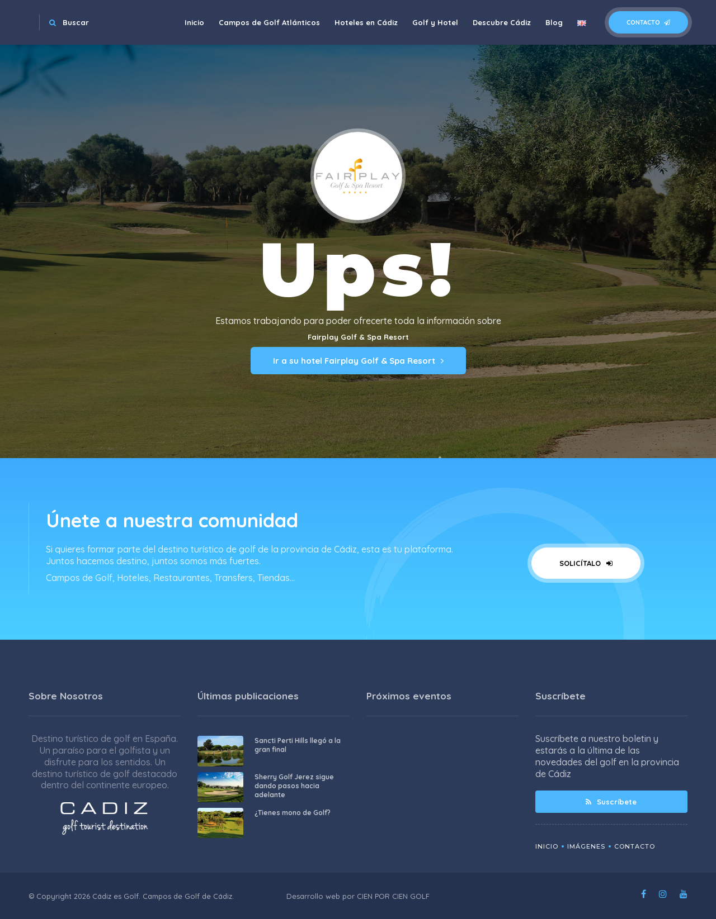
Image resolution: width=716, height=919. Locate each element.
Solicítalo (586, 563)
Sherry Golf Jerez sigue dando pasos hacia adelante (294, 786)
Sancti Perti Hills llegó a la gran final (298, 745)
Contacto (648, 22)
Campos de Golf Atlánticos (269, 22)
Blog (554, 22)
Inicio (194, 22)
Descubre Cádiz (502, 22)
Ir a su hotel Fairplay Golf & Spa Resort (358, 360)
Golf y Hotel (435, 22)
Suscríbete (611, 801)
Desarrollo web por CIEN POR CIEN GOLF (358, 896)
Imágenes (586, 846)
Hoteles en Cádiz (366, 22)
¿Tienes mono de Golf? (293, 812)
